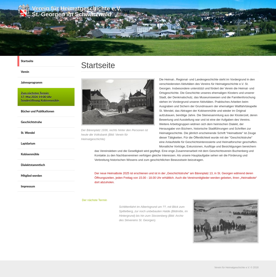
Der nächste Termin (94, 200)
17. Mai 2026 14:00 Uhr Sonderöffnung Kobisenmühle (40, 97)
